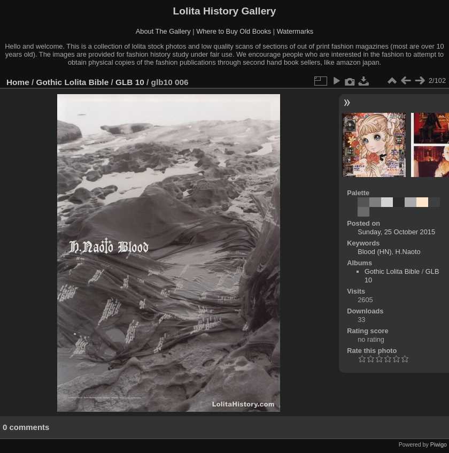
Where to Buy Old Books (233, 31)
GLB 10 (129, 82)
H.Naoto (408, 252)
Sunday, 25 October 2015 (396, 232)
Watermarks (295, 31)
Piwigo (438, 444)
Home (17, 82)
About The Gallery (163, 31)
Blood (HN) (374, 252)
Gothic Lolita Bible (72, 82)
